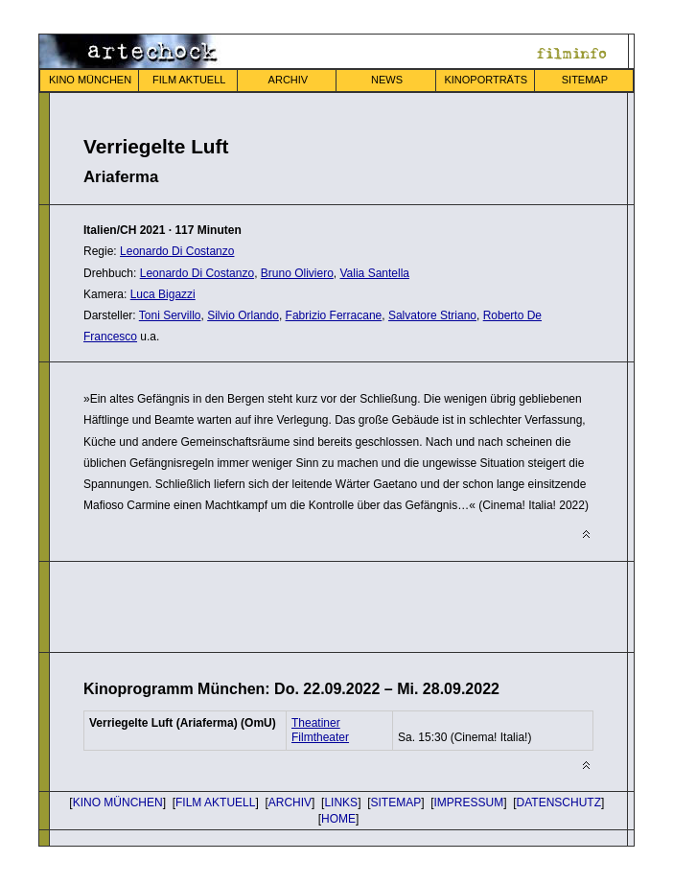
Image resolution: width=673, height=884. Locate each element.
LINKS (341, 802)
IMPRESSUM (469, 802)
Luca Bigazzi (163, 294)
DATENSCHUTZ (559, 802)
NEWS (387, 79)
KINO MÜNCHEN (90, 79)
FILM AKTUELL (188, 79)
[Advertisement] (307, 605)
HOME (338, 819)
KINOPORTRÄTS (485, 79)
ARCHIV (288, 79)
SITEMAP (585, 79)
